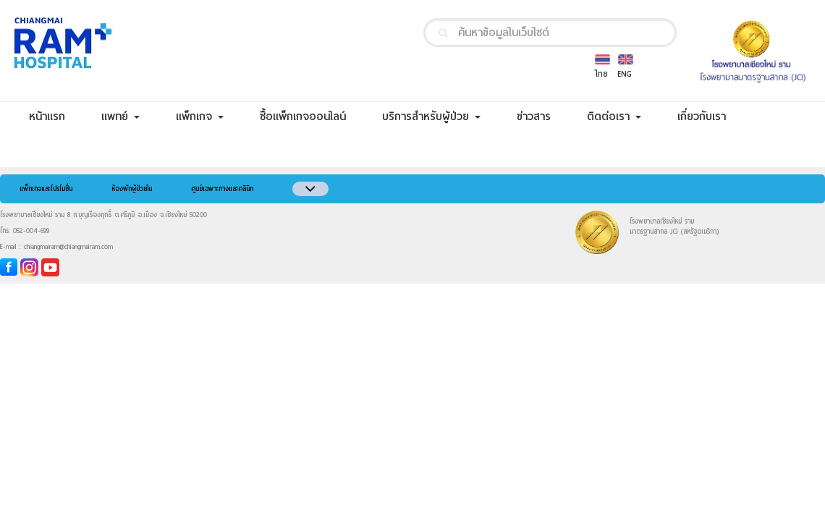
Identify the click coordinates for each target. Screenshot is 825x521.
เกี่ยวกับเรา (710, 116)
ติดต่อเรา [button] (614, 116)
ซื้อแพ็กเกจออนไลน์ (312, 116)
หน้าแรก (56, 116)
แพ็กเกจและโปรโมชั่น (46, 189)
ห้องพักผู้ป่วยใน (131, 189)
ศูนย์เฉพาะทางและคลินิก (222, 189)
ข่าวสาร (543, 116)
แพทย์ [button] (120, 116)
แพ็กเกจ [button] (200, 116)
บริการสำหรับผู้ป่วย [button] (431, 116)
